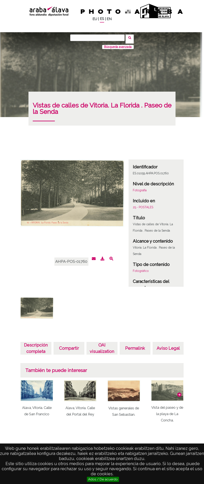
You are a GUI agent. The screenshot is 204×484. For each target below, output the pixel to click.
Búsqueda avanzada (118, 44)
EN (109, 19)
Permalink (135, 345)
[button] (179, 392)
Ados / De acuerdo (103, 479)
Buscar (131, 37)
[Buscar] (99, 37)
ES (102, 19)
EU (94, 19)
